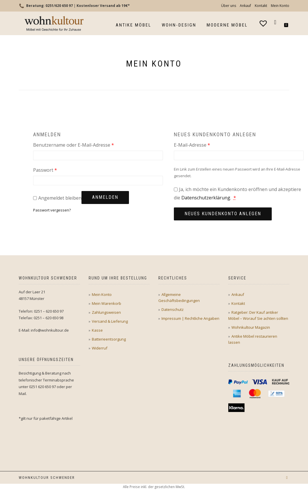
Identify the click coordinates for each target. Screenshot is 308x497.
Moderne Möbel (227, 25)
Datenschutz (172, 309)
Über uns (228, 5)
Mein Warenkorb (106, 303)
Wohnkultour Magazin (250, 327)
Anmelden (105, 197)
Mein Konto (280, 5)
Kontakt (261, 5)
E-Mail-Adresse (204, 144)
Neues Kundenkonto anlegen (223, 213)
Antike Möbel (133, 25)
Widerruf (99, 348)
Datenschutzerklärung (205, 197)
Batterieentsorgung (109, 339)
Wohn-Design (179, 25)
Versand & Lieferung (110, 321)
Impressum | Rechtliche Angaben (190, 318)
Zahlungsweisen (106, 312)
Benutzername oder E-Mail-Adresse (86, 144)
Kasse (97, 330)
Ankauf (245, 5)
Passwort (57, 169)
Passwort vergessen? (52, 210)
